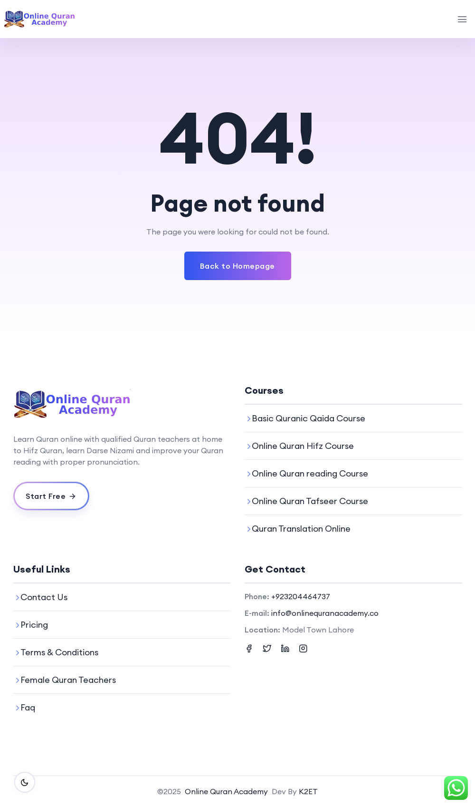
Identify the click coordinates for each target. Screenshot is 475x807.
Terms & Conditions (59, 652)
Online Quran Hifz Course (303, 445)
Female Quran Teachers (68, 679)
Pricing (34, 624)
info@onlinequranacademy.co (325, 613)
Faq (27, 707)
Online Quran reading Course (310, 473)
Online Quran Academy (226, 791)
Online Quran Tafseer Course (310, 501)
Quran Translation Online (301, 528)
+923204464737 (300, 596)
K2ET (308, 791)
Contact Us (43, 597)
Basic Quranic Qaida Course (308, 418)
